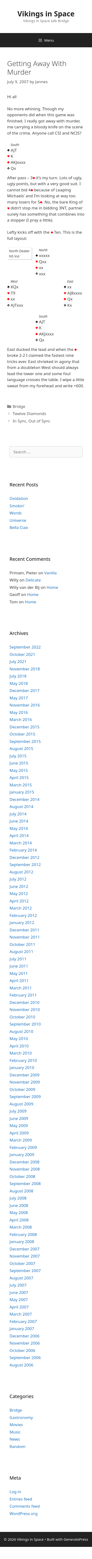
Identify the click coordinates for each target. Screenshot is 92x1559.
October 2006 (22, 1350)
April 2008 (19, 1220)
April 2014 (19, 835)
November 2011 (25, 937)
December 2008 (24, 1162)
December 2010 (24, 1002)
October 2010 (22, 1017)
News (15, 1439)
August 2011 (21, 951)
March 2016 (21, 719)
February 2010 (23, 1060)
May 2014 (19, 828)
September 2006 (25, 1357)
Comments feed (25, 1506)
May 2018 (19, 683)
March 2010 (21, 1053)
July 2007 (18, 1285)
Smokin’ (17, 505)
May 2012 (19, 893)
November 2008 (25, 1169)
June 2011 (19, 966)
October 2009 (22, 1089)
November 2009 (25, 1082)
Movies (16, 1424)
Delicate (33, 580)
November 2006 (25, 1343)
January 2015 (22, 792)
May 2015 (19, 770)
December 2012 (24, 857)
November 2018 (25, 669)
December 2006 (24, 1336)
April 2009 (19, 1133)
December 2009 (24, 1075)
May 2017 (19, 698)
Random (17, 1446)
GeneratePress (76, 1539)
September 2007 (25, 1270)
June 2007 (19, 1292)
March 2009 (21, 1140)
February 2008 (23, 1234)
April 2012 (19, 901)
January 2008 (22, 1241)
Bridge (19, 406)
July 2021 (18, 661)
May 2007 (19, 1299)
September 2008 (25, 1183)
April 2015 (19, 777)
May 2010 (19, 1038)
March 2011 (21, 988)
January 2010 (22, 1067)
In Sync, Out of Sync (31, 421)
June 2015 (19, 763)
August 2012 (21, 872)
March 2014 (21, 843)
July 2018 (18, 676)
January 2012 (22, 922)
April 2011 (19, 980)
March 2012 (21, 908)
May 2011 (19, 973)
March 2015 (21, 785)
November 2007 (25, 1256)
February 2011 (23, 995)
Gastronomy (21, 1417)
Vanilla (50, 573)
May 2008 (19, 1212)
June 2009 (19, 1118)
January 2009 (22, 1154)
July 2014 (18, 814)
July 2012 (18, 879)
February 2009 (23, 1147)
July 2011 (18, 959)
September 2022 (25, 647)
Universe (18, 520)
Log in (15, 1491)
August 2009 (21, 1104)
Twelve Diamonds (29, 413)
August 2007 (21, 1278)
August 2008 (21, 1191)
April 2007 (19, 1307)
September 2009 (25, 1096)
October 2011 (22, 944)
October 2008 (22, 1176)
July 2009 (18, 1111)
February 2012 (23, 915)
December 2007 (24, 1249)
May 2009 (19, 1125)
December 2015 (24, 727)
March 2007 (21, 1314)
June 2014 (19, 821)
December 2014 (24, 799)
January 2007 (22, 1328)
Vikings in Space (45, 14)
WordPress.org (24, 1513)
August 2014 (21, 806)
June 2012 (19, 886)
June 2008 (19, 1205)
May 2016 (19, 712)
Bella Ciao (19, 527)
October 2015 (22, 734)
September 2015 (25, 741)
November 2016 (25, 705)
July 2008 (18, 1198)
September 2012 (25, 864)
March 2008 (21, 1227)
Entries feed (21, 1499)
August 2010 (21, 1031)
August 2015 (21, 748)
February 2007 (23, 1321)
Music (15, 1432)
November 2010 (25, 1009)
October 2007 (22, 1263)
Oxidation (19, 498)
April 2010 (19, 1046)
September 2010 (25, 1024)
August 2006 (21, 1365)
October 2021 (22, 654)
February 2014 (23, 850)
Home (52, 587)
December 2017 (24, 690)
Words (16, 513)
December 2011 (24, 930)
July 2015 (18, 756)
